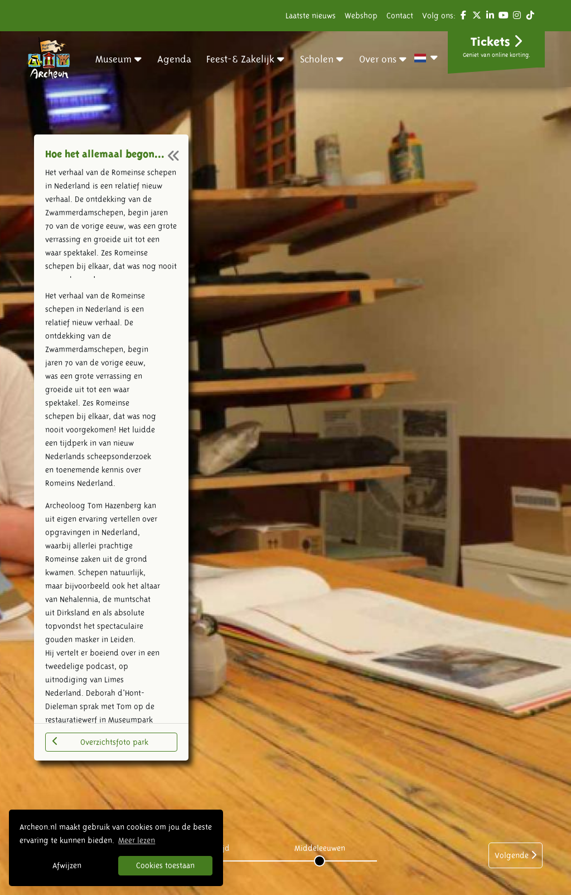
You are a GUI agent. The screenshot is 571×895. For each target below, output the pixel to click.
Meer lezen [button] (136, 840)
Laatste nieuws (311, 15)
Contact (399, 15)
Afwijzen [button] (66, 865)
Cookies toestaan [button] (165, 865)
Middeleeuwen (319, 848)
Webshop (361, 15)
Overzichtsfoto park (100, 742)
